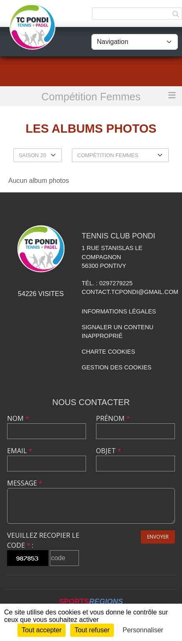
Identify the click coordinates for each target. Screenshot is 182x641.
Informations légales (119, 311)
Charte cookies (108, 351)
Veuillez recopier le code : (43, 540)
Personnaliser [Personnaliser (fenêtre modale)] (143, 630)
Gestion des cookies (117, 367)
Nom (18, 418)
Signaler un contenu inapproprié (118, 332)
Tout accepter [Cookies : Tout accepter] (41, 630)
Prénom (113, 418)
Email (19, 450)
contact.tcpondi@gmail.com (130, 292)
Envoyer (158, 536)
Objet (108, 450)
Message (24, 483)
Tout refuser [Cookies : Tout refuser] (91, 630)
